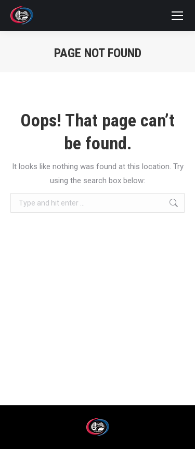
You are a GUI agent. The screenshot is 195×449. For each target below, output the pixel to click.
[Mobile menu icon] (177, 15)
